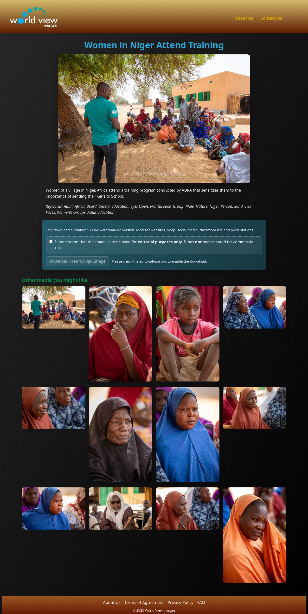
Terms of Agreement (144, 602)
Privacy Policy (180, 602)
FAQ (201, 602)
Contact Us (271, 18)
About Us (244, 18)
